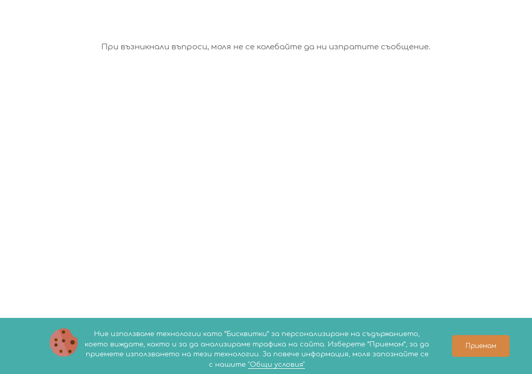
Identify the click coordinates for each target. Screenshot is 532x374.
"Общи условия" (276, 364)
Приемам (481, 346)
